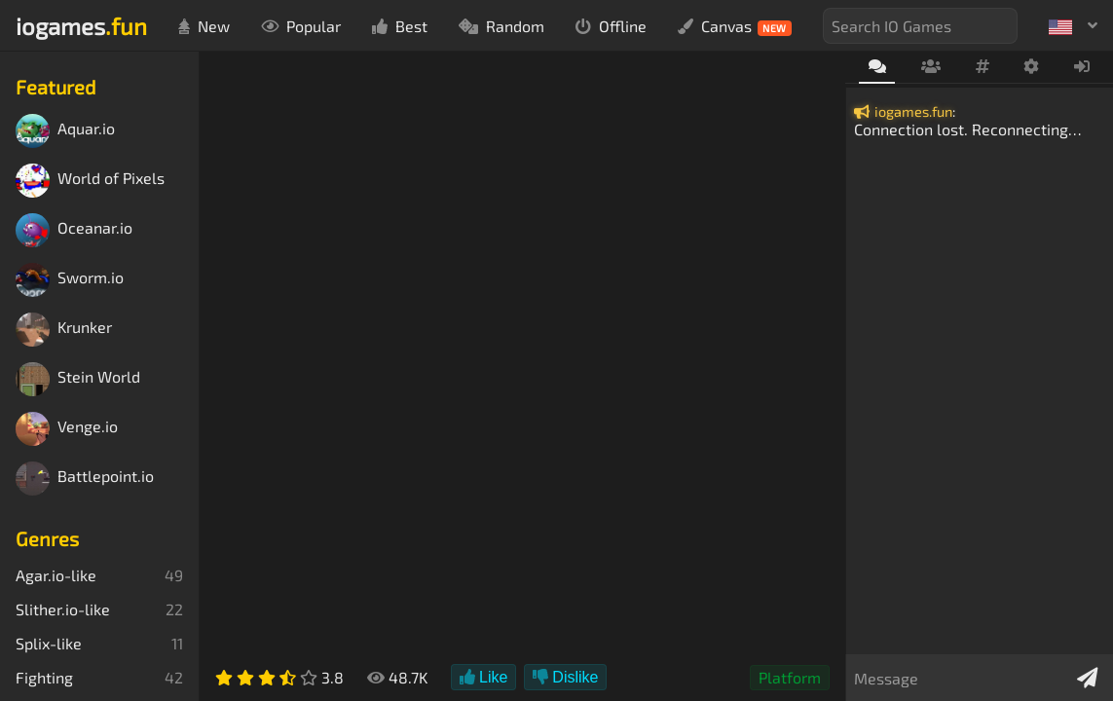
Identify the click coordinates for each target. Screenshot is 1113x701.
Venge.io (67, 429)
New (204, 26)
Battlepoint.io (85, 478)
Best (399, 26)
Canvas (735, 26)
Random (501, 26)
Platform (790, 677)
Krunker (64, 330)
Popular (301, 26)
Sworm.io (70, 280)
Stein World (78, 379)
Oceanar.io (74, 230)
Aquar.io (65, 131)
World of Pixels (90, 181)
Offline (611, 26)
